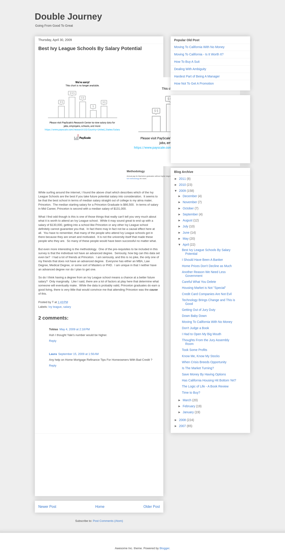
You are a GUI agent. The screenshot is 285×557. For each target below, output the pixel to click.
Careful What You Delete (199, 282)
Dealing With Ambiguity (190, 69)
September (191, 214)
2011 (183, 178)
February (189, 406)
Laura (53, 354)
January (189, 412)
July (186, 226)
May (186, 238)
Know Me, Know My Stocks (201, 356)
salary (67, 306)
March (187, 400)
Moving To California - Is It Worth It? (199, 54)
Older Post (151, 506)
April (186, 244)
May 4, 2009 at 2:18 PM (74, 329)
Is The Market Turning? (198, 368)
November (190, 202)
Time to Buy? (191, 392)
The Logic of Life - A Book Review (205, 386)
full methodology (133, 179)
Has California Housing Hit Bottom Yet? (209, 380)
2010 (183, 184)
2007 (183, 426)
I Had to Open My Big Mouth (201, 334)
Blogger (164, 548)
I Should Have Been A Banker (202, 259)
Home (100, 506)
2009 (183, 190)
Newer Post (47, 506)
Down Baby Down (194, 316)
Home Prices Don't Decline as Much (207, 266)
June (186, 232)
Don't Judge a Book (195, 328)
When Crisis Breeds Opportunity (204, 362)
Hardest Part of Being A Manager (197, 76)
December (190, 196)
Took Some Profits (194, 350)
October (189, 208)
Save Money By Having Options (204, 374)
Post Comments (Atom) (108, 521)
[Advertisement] (99, 465)
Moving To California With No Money (199, 47)
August (188, 220)
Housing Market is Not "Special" (204, 288)
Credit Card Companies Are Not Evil (207, 294)
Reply (52, 340)
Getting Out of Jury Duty (198, 310)
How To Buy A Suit (187, 61)
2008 (183, 420)
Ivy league (55, 306)
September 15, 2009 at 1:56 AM (78, 354)
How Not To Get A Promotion (194, 83)
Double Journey (68, 16)
